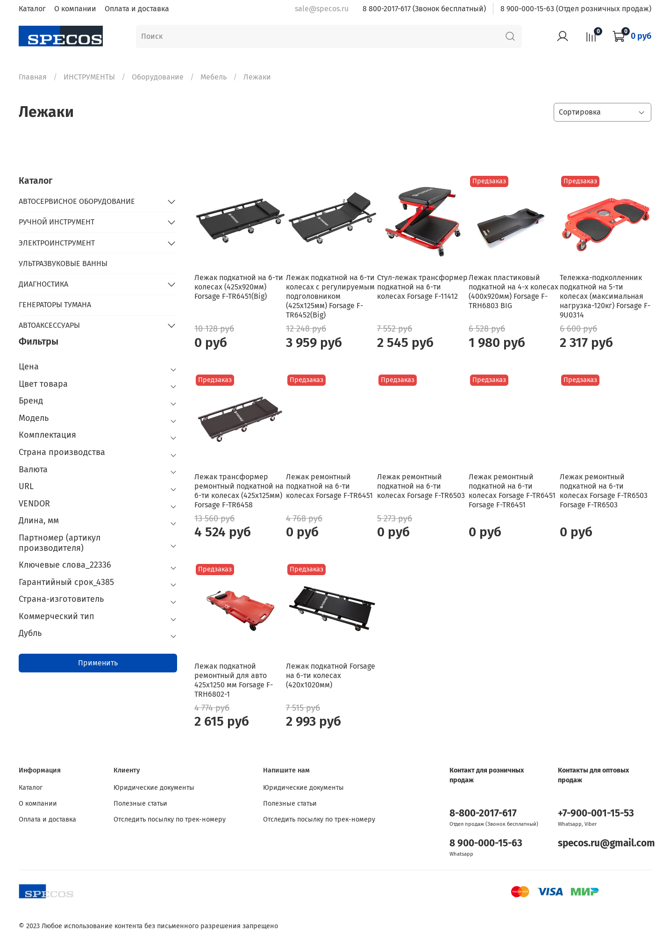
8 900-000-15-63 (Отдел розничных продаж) (575, 8)
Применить (98, 662)
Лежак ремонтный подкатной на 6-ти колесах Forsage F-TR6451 (329, 486)
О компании (75, 8)
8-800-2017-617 (483, 813)
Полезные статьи (140, 804)
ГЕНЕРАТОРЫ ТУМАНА (55, 304)
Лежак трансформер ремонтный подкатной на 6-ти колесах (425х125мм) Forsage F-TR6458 (239, 490)
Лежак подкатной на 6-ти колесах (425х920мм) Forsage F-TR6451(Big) (238, 287)
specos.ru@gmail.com (606, 843)
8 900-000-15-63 (485, 843)
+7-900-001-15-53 (596, 813)
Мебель (213, 76)
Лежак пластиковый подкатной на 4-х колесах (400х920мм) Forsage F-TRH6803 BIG (513, 291)
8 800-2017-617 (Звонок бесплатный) (424, 8)
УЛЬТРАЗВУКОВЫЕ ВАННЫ (63, 263)
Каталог (32, 8)
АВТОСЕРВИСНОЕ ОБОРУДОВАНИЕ (77, 201)
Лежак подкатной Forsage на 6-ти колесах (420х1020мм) (330, 675)
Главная (33, 76)
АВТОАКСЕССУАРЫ (49, 325)
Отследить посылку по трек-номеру (170, 819)
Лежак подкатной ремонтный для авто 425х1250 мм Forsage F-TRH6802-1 (233, 680)
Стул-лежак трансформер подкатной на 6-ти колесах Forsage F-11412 (422, 287)
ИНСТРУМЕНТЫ (89, 76)
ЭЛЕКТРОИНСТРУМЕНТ (57, 242)
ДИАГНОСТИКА (43, 284)
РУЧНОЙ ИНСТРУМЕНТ (56, 221)
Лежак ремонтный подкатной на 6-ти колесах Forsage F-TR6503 (421, 486)
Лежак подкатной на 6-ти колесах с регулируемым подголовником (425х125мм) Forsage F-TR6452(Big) (330, 296)
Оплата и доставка (137, 8)
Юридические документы (154, 788)
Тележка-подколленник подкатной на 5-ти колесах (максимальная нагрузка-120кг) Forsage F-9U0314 (605, 296)
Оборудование (158, 76)
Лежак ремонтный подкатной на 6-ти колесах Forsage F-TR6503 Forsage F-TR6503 (604, 490)
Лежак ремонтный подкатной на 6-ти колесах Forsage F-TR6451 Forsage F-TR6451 (512, 490)
